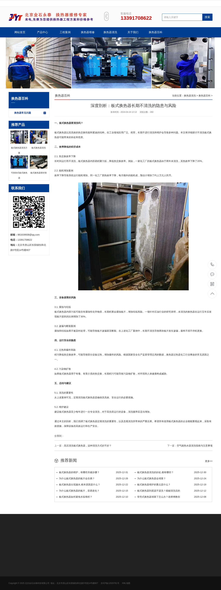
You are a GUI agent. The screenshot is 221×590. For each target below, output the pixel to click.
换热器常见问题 (30, 113)
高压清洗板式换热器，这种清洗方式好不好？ (88, 445)
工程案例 (65, 32)
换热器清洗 (110, 32)
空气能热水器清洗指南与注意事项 (195, 445)
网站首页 (19, 32)
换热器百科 (155, 32)
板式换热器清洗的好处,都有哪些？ (170, 472)
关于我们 (133, 32)
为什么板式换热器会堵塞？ (170, 478)
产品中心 (42, 32)
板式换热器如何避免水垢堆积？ (92, 497)
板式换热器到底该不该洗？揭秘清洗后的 (170, 491)
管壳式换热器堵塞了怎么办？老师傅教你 (170, 497)
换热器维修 (88, 32)
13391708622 (212, 264)
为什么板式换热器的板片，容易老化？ (92, 491)
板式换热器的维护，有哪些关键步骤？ (92, 472)
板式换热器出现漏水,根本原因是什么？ (92, 484)
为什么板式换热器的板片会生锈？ (92, 478)
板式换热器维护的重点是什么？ (170, 484)
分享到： (59, 436)
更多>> (209, 461)
